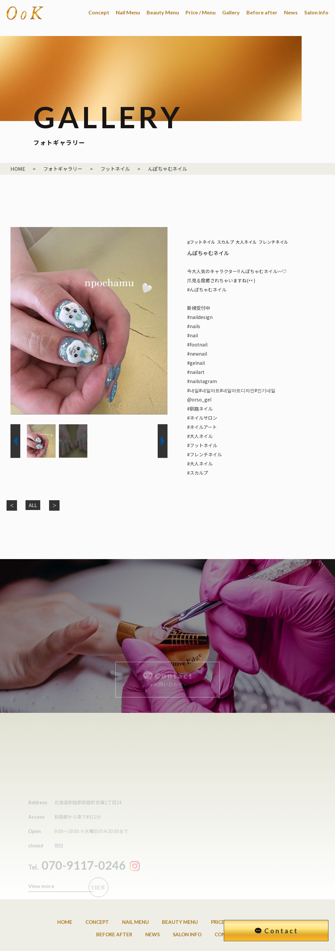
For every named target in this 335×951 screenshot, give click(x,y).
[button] (15, 441)
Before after (261, 12)
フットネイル (202, 242)
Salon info (316, 12)
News (291, 12)
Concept (98, 12)
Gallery (231, 12)
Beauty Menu (163, 12)
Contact (281, 931)
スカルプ (225, 242)
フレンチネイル (273, 242)
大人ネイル (246, 242)
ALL (33, 505)
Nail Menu (128, 12)
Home (64, 896)
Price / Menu (200, 12)
